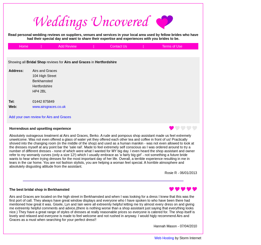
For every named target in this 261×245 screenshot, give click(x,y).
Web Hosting (164, 238)
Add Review (67, 46)
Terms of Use (172, 46)
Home (23, 46)
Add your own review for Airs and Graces (40, 117)
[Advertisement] (232, 99)
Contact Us (118, 46)
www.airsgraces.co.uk (49, 107)
